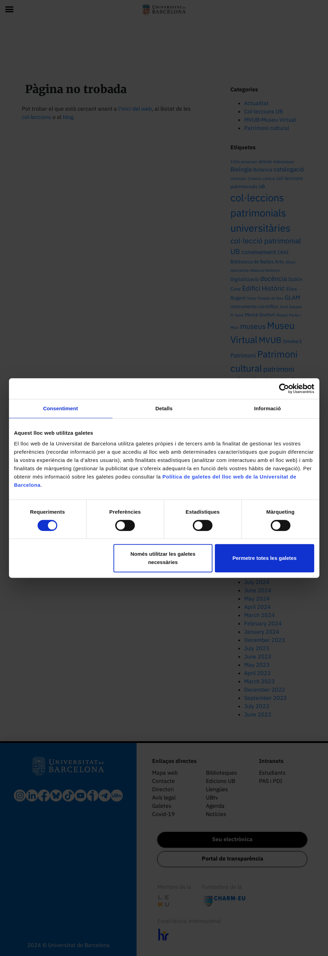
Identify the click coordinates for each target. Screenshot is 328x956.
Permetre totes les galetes (264, 558)
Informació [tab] (267, 408)
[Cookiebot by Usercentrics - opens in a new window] (284, 388)
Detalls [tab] (164, 408)
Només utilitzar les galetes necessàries (162, 558)
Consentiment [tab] (60, 408)
